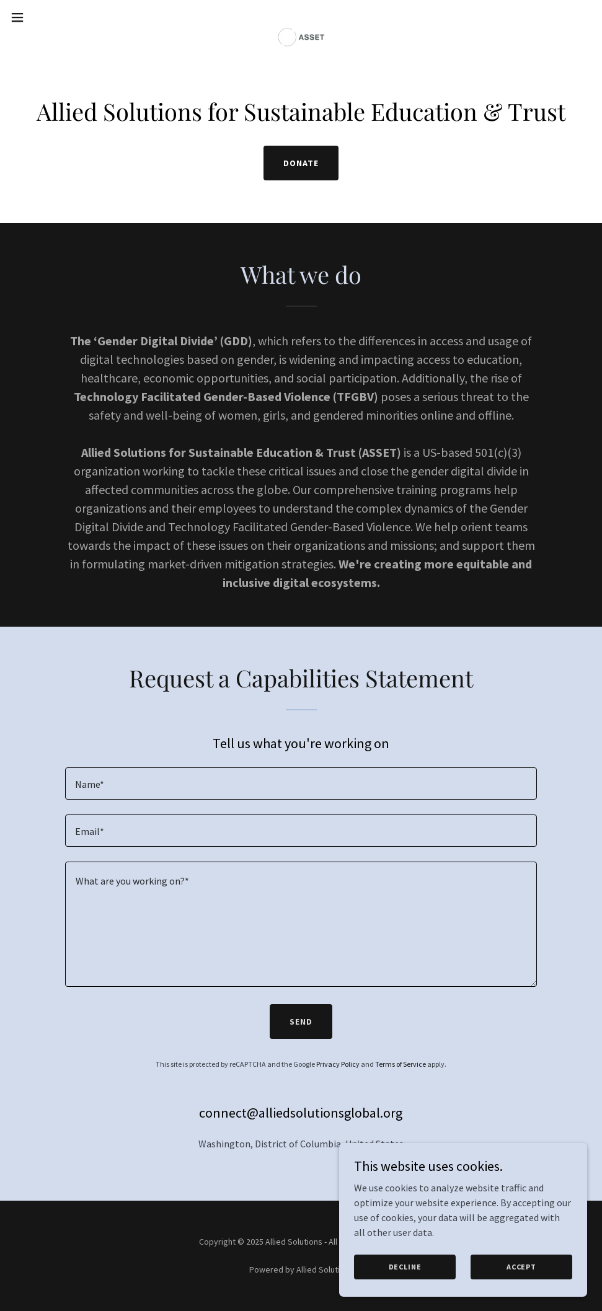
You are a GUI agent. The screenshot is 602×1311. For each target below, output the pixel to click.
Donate (301, 163)
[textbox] (301, 783)
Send (301, 1021)
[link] (301, 17)
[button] (49, 17)
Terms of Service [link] (400, 1064)
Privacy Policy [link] (338, 1064)
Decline (405, 1266)
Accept (521, 1266)
